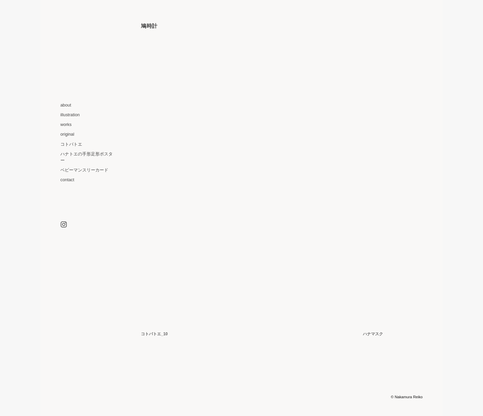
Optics (346, 397)
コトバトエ (71, 144)
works (65, 124)
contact (67, 179)
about (65, 105)
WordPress (316, 397)
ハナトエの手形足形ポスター (86, 157)
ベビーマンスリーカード (84, 169)
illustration (70, 114)
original (67, 134)
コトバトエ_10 (154, 334)
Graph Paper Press (374, 397)
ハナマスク (373, 334)
